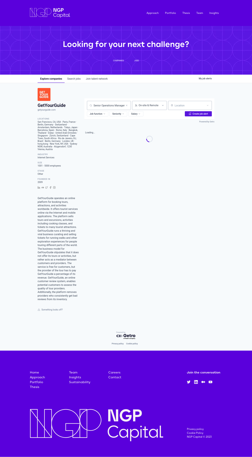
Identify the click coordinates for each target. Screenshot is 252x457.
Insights (214, 13)
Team (199, 13)
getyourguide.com (47, 109)
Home (34, 372)
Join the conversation (203, 372)
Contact (114, 377)
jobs (74, 78)
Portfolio (170, 13)
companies (51, 78)
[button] (97, 113)
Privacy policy (118, 344)
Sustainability (79, 382)
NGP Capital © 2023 (199, 436)
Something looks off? (50, 309)
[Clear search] (126, 105)
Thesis (186, 13)
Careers (114, 372)
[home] (66, 13)
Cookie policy (132, 344)
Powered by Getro (206, 122)
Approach (153, 13)
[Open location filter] (207, 105)
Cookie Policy (195, 433)
